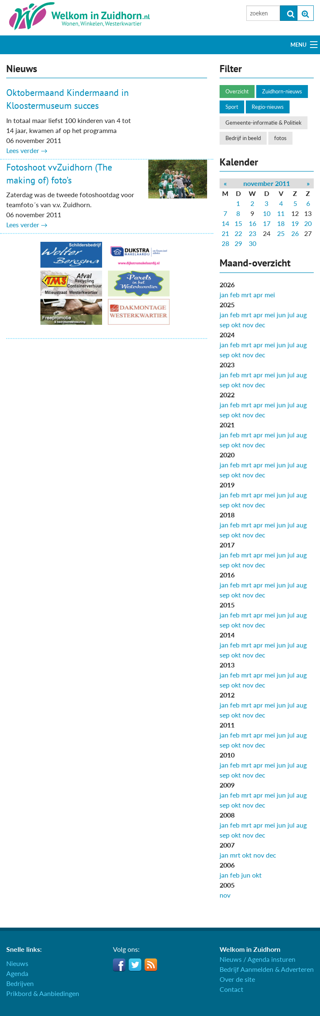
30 (252, 243)
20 (308, 223)
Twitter (135, 964)
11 (281, 213)
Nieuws (17, 963)
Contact (231, 989)
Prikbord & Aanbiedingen (42, 993)
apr (258, 295)
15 (238, 223)
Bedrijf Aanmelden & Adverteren (267, 969)
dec (260, 325)
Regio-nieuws (268, 106)
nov (247, 325)
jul (291, 315)
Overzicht (237, 91)
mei (270, 295)
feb (235, 295)
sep (225, 325)
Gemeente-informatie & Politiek (263, 122)
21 (225, 233)
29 (238, 243)
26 (295, 233)
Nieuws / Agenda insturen (257, 959)
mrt (246, 295)
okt (236, 325)
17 (266, 223)
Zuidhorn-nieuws (282, 91)
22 (238, 233)
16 (252, 223)
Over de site (237, 979)
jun (281, 315)
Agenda (17, 973)
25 (281, 233)
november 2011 (266, 183)
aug (301, 315)
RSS (151, 964)
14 (225, 223)
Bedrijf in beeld (243, 138)
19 (295, 223)
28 (225, 243)
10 (266, 213)
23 (252, 233)
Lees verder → (27, 150)
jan (224, 295)
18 (281, 223)
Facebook (119, 964)
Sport (231, 106)
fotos (280, 138)
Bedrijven (20, 983)
